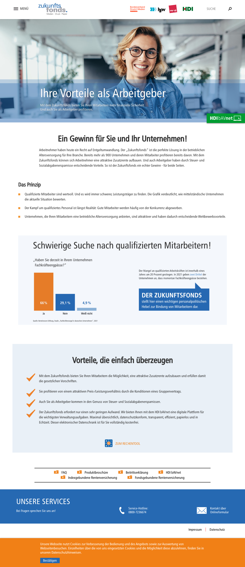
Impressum (195, 529)
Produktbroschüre (96, 472)
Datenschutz (217, 529)
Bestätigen (50, 560)
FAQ (64, 472)
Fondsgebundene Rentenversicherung (160, 478)
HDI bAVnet (173, 472)
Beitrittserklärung (137, 472)
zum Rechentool (127, 444)
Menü (24, 9)
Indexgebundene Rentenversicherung (92, 478)
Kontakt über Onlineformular (219, 510)
